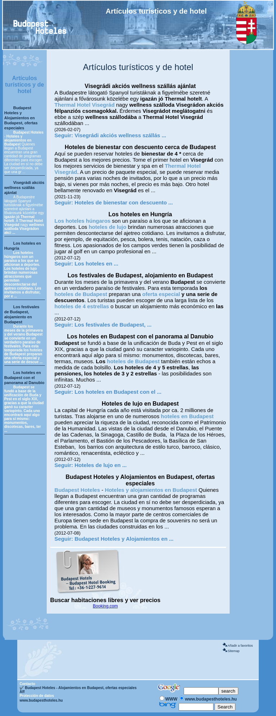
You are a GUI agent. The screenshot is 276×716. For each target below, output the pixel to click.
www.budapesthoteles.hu (41, 700)
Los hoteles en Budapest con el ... (117, 392)
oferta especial (161, 294)
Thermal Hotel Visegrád (85, 105)
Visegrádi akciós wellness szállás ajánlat (24, 187)
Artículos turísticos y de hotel (24, 84)
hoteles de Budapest (81, 294)
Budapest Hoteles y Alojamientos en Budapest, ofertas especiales (21, 118)
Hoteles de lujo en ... (100, 465)
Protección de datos (36, 696)
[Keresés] (201, 691)
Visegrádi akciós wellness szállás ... (120, 135)
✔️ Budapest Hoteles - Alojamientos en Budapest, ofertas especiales (78, 688)
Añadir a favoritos (240, 645)
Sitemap (233, 651)
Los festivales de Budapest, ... (112, 325)
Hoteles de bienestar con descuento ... (123, 202)
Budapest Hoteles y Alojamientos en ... (123, 539)
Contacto (27, 684)
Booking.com (105, 606)
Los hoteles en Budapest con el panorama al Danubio (24, 377)
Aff (21, 692)
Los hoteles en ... (96, 263)
